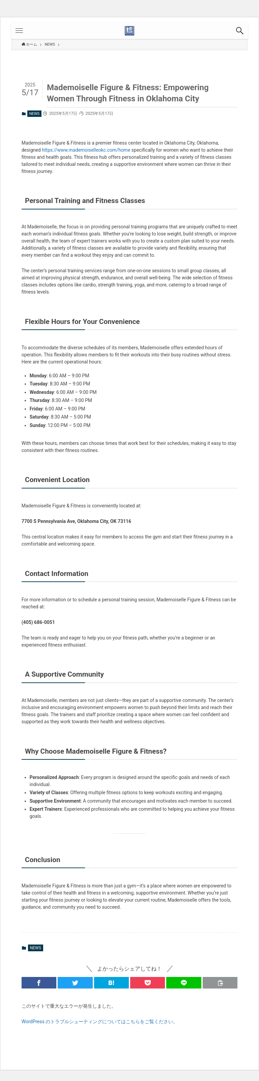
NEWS (34, 113)
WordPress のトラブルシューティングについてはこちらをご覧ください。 (100, 1021)
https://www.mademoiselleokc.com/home (86, 150)
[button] (240, 31)
